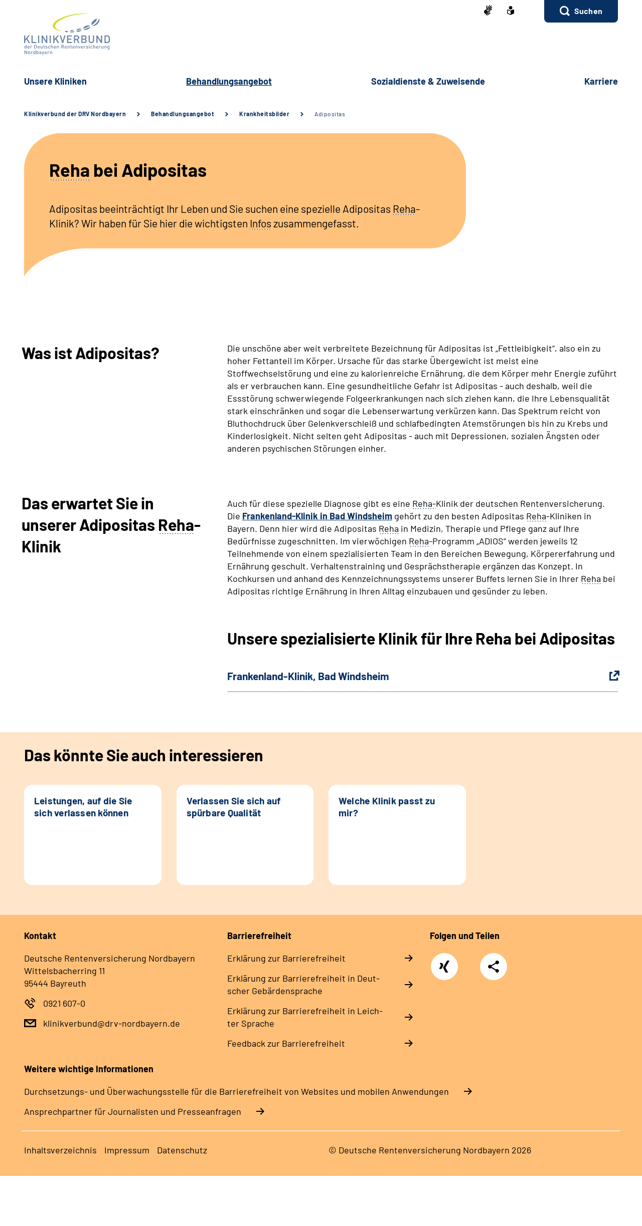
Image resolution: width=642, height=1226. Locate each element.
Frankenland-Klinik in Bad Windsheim (317, 515)
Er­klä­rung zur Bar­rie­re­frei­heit (286, 958)
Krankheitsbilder (264, 113)
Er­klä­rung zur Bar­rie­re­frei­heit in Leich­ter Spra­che (305, 1017)
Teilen (493, 966)
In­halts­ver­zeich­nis (60, 1149)
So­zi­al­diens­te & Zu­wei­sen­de (428, 81)
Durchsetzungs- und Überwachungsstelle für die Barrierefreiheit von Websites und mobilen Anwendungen (236, 1091)
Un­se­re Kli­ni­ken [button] (55, 81)
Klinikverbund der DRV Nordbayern (75, 113)
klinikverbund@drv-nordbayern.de (111, 1023)
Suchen (588, 11)
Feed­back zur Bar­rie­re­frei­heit (286, 1043)
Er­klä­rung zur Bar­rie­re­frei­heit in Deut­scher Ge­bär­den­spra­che (303, 984)
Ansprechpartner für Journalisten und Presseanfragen (132, 1111)
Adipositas (329, 113)
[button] (581, 11)
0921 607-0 (64, 1003)
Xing (444, 961)
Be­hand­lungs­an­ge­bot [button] (229, 81)
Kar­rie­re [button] (601, 81)
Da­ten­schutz (182, 1149)
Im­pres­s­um (126, 1149)
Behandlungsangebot (182, 113)
